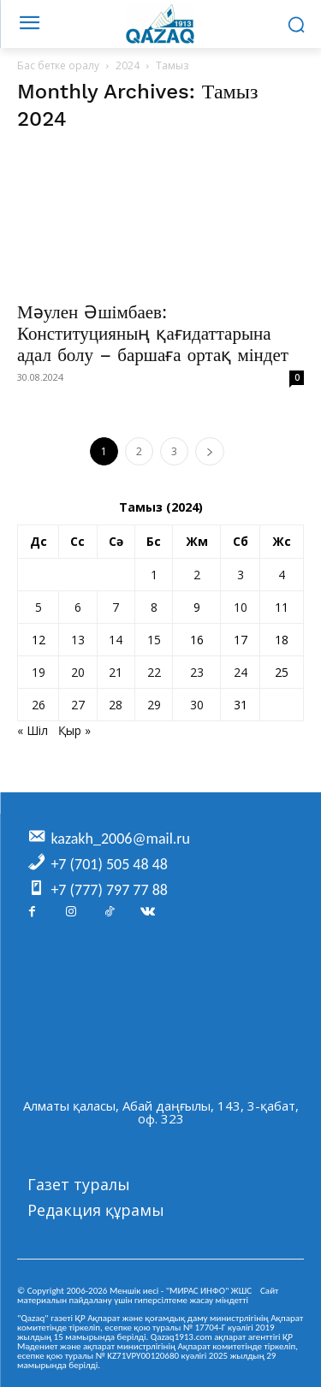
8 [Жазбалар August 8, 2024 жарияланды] (154, 607)
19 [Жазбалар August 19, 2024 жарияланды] (38, 672)
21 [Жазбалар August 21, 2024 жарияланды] (115, 672)
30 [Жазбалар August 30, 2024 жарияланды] (197, 704)
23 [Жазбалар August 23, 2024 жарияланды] (197, 672)
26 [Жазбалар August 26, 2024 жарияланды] (38, 704)
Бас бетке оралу (58, 65)
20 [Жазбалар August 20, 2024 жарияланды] (78, 672)
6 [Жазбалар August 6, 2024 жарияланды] (77, 607)
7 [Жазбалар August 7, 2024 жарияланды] (115, 607)
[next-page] (209, 451)
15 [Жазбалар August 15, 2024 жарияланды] (154, 639)
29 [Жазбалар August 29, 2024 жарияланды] (154, 704)
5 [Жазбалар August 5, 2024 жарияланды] (38, 607)
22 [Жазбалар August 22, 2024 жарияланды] (154, 672)
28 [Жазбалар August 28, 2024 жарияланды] (115, 704)
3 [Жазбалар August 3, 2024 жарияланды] (240, 574)
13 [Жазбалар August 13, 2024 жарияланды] (78, 639)
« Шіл (32, 730)
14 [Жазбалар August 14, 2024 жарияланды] (115, 639)
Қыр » (74, 730)
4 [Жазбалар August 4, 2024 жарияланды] (281, 574)
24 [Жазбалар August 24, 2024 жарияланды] (240, 672)
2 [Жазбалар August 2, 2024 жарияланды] (196, 574)
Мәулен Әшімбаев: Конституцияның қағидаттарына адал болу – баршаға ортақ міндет (152, 333)
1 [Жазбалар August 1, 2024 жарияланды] (154, 574)
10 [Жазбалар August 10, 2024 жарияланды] (240, 607)
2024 (128, 65)
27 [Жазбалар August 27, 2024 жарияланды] (78, 704)
